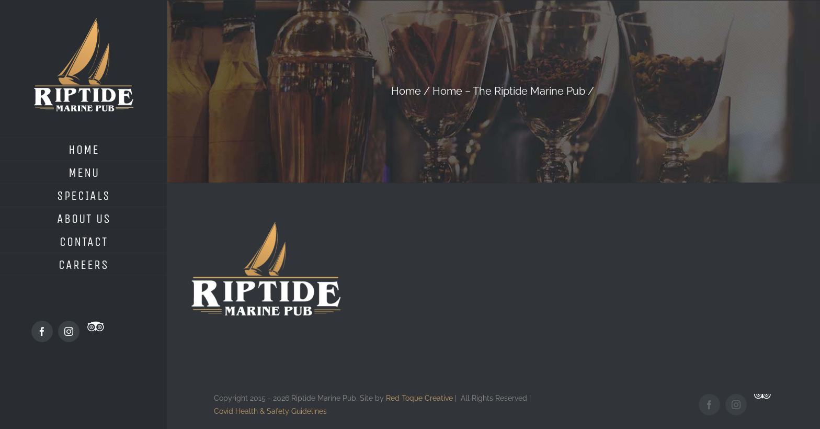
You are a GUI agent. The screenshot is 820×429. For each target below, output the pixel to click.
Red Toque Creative (419, 397)
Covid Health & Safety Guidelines (270, 411)
